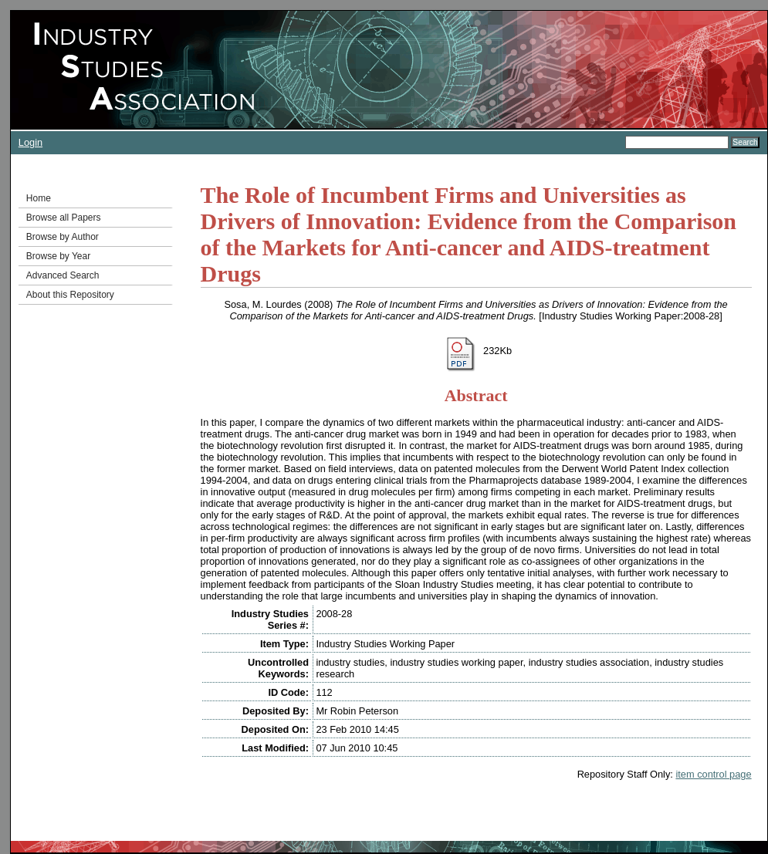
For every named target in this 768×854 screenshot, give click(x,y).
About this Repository (70, 294)
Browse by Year (58, 256)
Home (38, 198)
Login (30, 142)
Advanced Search (63, 275)
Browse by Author (62, 236)
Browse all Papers (63, 217)
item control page (713, 774)
